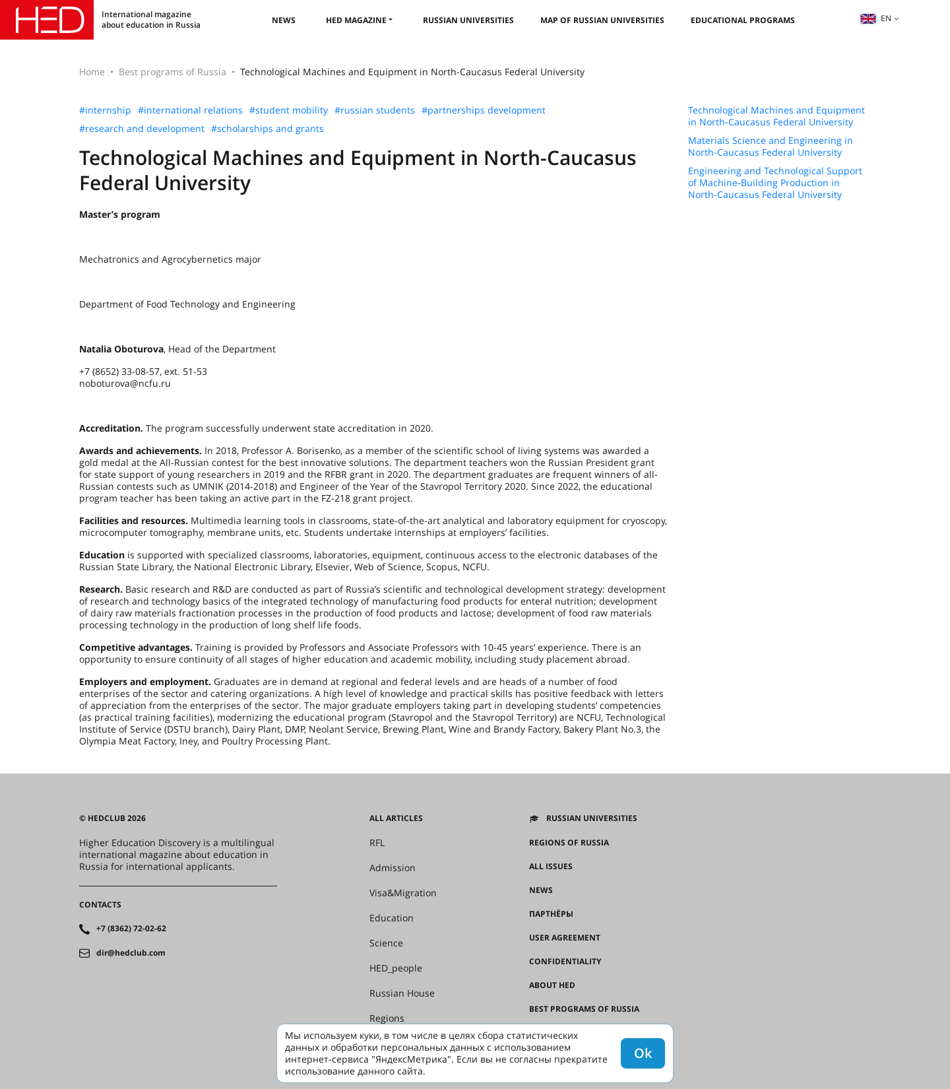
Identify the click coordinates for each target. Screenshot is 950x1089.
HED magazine (356, 20)
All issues (551, 866)
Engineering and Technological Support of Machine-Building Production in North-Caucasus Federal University (775, 183)
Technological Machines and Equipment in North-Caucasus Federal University (776, 116)
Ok (643, 1053)
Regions (386, 1018)
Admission (392, 868)
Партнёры (551, 914)
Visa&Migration (403, 893)
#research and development (142, 129)
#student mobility (288, 110)
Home (92, 71)
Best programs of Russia (172, 71)
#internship (105, 110)
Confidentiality (565, 961)
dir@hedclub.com (131, 953)
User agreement (564, 938)
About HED (552, 985)
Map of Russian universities (602, 20)
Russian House (402, 993)
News (284, 20)
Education (391, 918)
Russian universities (468, 20)
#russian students (374, 110)
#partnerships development (484, 110)
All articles (396, 818)
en (875, 18)
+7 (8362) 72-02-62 (131, 928)
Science (386, 943)
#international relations (190, 110)
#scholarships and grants (267, 129)
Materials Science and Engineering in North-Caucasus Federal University (770, 146)
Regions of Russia (569, 843)
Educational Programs (743, 20)
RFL (377, 843)
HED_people (395, 968)
